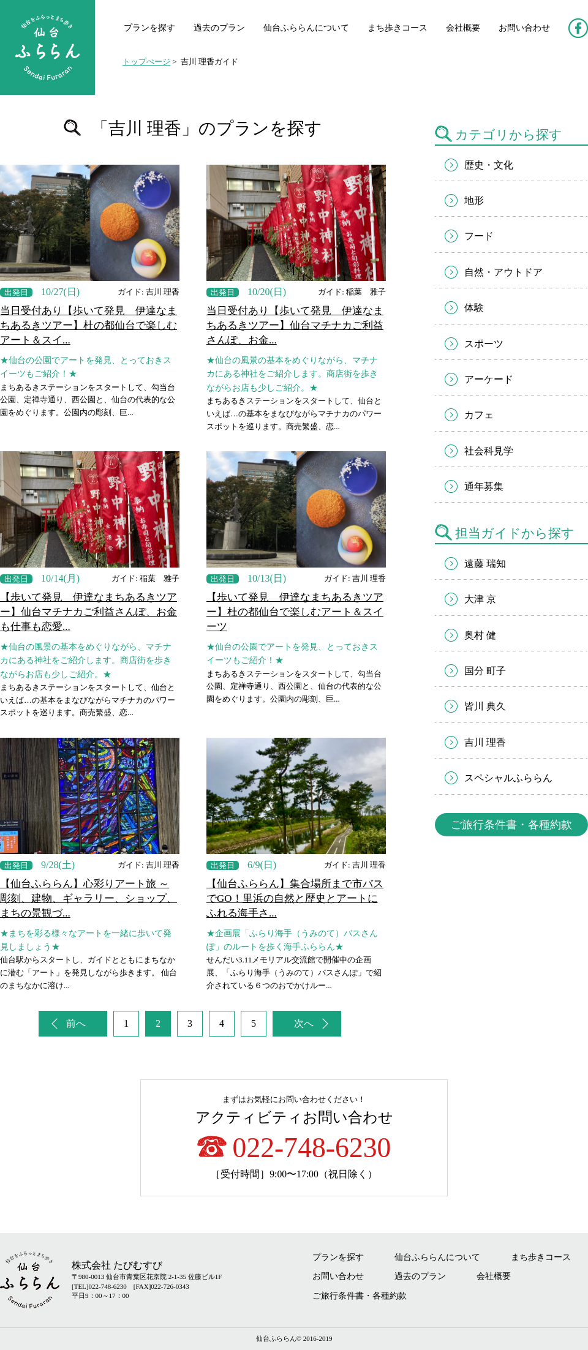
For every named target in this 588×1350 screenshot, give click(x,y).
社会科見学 (488, 451)
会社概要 (463, 27)
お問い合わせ (524, 27)
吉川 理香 (485, 742)
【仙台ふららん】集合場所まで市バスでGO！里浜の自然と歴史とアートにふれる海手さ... (294, 898)
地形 (474, 200)
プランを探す (149, 27)
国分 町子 (485, 671)
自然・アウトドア (503, 272)
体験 (474, 307)
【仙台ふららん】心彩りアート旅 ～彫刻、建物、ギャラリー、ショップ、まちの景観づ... (88, 898)
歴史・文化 (488, 165)
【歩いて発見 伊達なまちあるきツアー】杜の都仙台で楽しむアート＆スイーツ (294, 611)
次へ (304, 1023)
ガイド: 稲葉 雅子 (352, 291)
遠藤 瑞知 (485, 563)
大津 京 (480, 599)
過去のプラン (219, 27)
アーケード (488, 379)
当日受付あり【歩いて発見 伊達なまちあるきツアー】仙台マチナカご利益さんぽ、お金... (294, 325)
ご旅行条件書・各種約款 (511, 825)
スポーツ (483, 344)
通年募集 (483, 486)
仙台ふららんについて (306, 27)
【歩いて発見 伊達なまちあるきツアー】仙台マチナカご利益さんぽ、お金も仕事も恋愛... (88, 611)
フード (479, 236)
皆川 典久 (485, 706)
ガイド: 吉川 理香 (148, 291)
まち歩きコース (398, 27)
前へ (76, 1023)
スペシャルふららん (508, 778)
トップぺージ (146, 61)
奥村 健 (480, 635)
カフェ (479, 415)
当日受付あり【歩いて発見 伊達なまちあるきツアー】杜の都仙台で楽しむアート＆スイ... (88, 325)
